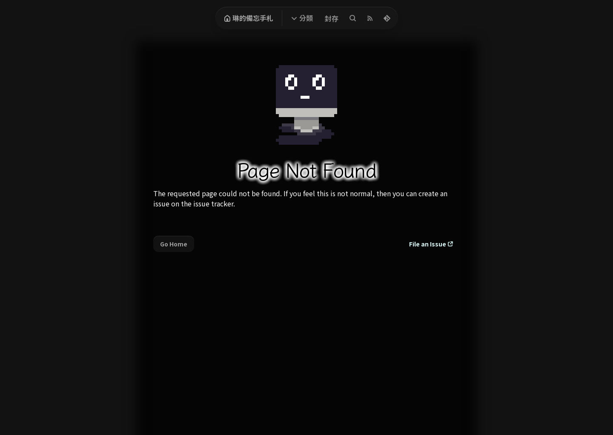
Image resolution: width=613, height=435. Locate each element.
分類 (306, 18)
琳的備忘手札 (248, 18)
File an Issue (427, 244)
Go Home (173, 244)
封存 (331, 18)
